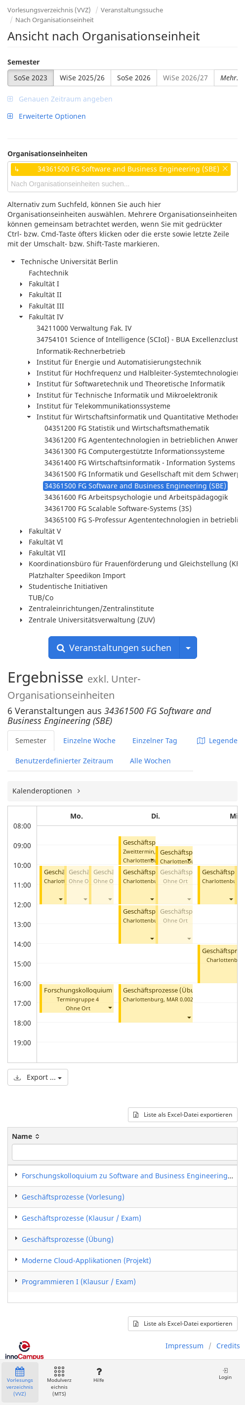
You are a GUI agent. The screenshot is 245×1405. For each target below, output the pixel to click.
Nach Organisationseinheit (54, 19)
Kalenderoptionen (43, 790)
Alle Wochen (150, 760)
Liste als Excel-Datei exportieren (182, 1114)
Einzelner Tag (154, 740)
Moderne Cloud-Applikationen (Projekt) (86, 1260)
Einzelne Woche (89, 740)
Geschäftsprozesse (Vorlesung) (73, 1196)
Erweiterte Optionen (46, 116)
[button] (60, 898)
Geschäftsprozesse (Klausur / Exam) (81, 1218)
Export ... (38, 1077)
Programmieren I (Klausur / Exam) (79, 1281)
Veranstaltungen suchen (114, 647)
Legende (217, 740)
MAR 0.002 (179, 999)
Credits (228, 1345)
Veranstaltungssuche (132, 9)
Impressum (184, 1345)
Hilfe (98, 1375)
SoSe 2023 (30, 77)
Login (225, 1373)
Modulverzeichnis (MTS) (59, 1382)
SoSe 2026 (134, 77)
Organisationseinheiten (47, 153)
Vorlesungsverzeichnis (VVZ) (49, 9)
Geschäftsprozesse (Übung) (164, 990)
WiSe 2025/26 (82, 77)
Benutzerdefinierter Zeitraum (64, 760)
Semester (23, 62)
